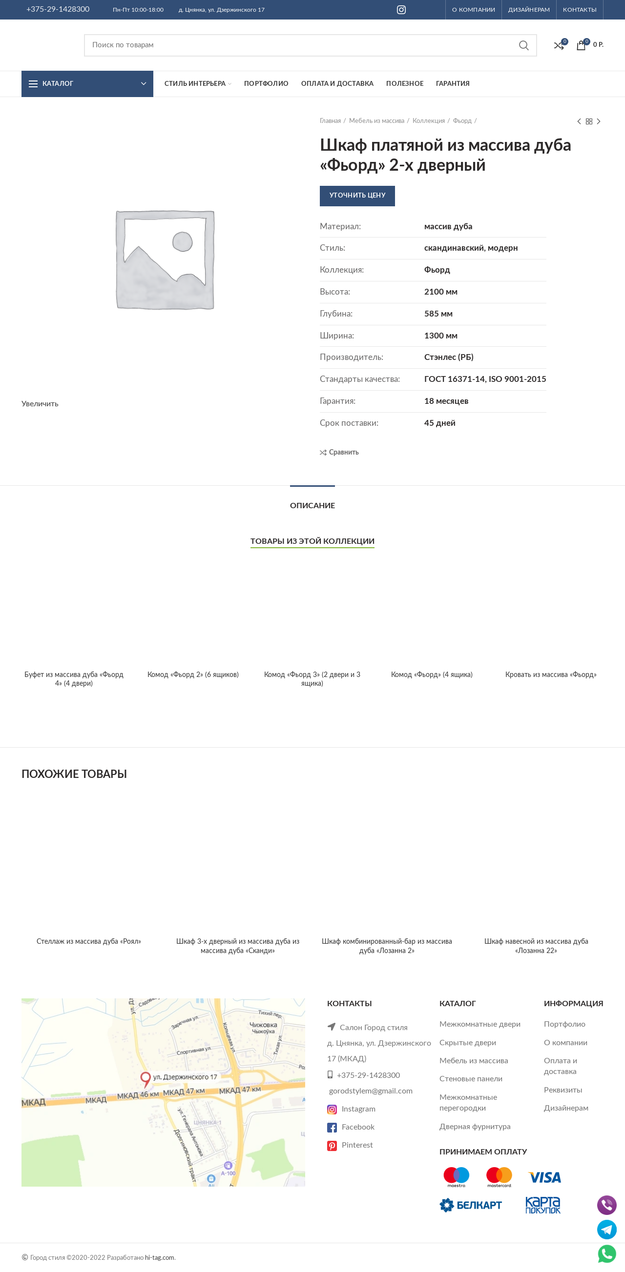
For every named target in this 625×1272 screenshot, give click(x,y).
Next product (599, 122)
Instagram (351, 1109)
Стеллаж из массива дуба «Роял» (89, 941)
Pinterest (350, 1145)
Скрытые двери (467, 1043)
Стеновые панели (470, 1079)
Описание (312, 506)
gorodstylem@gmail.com (371, 1091)
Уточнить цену (357, 196)
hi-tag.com (159, 1258)
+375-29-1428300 (57, 9)
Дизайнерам (566, 1108)
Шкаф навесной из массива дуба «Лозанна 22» (536, 825)
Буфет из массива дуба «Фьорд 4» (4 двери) (74, 587)
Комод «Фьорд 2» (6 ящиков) (193, 675)
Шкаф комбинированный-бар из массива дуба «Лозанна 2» (387, 946)
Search (524, 45)
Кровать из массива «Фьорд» (551, 675)
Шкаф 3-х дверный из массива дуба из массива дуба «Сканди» (237, 946)
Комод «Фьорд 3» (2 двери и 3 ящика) (312, 679)
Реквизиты (563, 1090)
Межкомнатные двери (480, 1024)
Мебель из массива (376, 121)
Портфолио (564, 1024)
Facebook (351, 1127)
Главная (330, 121)
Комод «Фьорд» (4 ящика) (432, 675)
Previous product (579, 122)
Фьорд (462, 121)
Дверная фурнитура (475, 1127)
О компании (565, 1043)
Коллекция (429, 121)
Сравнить (344, 452)
